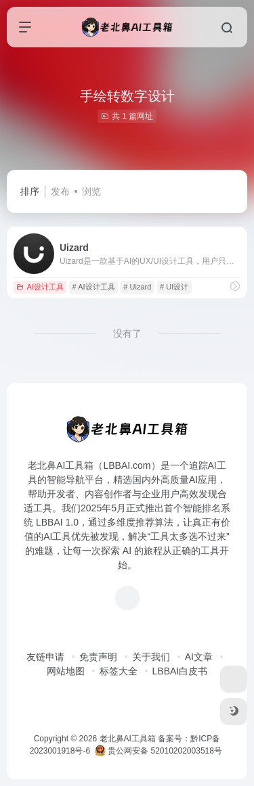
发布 (60, 191)
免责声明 (98, 656)
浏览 (91, 191)
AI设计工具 (39, 287)
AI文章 (199, 656)
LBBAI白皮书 (180, 671)
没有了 (127, 333)
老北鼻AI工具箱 (128, 738)
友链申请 (45, 656)
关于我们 (151, 656)
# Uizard (137, 287)
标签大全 (118, 671)
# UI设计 (174, 287)
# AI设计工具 (93, 287)
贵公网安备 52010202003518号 (158, 751)
